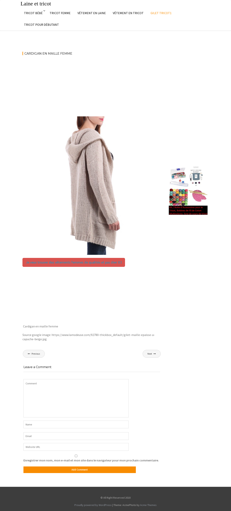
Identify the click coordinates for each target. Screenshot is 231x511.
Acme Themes (148, 505)
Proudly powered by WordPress (93, 505)
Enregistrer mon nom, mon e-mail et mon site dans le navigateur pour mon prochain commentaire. (91, 460)
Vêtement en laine (92, 13)
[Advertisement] (91, 88)
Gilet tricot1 (161, 13)
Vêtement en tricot (128, 13)
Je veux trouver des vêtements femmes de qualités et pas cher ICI (74, 262)
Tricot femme (60, 13)
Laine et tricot (36, 4)
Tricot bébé (33, 13)
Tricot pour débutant (41, 25)
